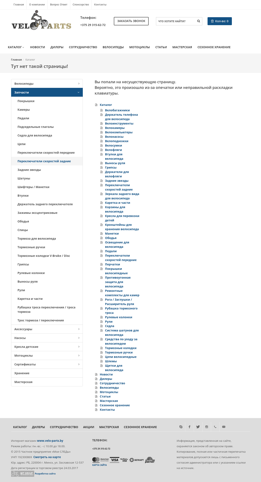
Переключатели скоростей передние (46, 153)
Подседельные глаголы (36, 127)
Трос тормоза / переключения (41, 320)
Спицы (23, 230)
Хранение (22, 373)
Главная (19, 4)
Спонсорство (81, 4)
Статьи (161, 47)
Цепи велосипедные (120, 357)
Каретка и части (30, 299)
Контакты (100, 4)
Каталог (16, 47)
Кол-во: (220, 21)
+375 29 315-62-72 (92, 25)
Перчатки (112, 264)
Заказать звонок (131, 21)
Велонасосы (114, 137)
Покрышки (26, 101)
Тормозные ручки (31, 247)
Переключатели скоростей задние (44, 161)
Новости (37, 47)
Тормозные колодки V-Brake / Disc (44, 256)
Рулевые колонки (31, 273)
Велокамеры (115, 128)
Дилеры (57, 47)
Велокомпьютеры (118, 132)
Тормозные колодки (120, 348)
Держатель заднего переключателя (45, 204)
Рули (21, 290)
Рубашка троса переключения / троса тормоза (46, 309)
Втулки (23, 195)
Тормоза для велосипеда (37, 238)
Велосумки (113, 145)
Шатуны (24, 178)
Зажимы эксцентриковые (37, 213)
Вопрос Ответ (59, 4)
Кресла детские (46, 346)
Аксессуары (46, 329)
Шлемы (111, 361)
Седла (109, 326)
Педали (23, 118)
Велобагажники (117, 110)
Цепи (22, 144)
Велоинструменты (119, 123)
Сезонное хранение (213, 47)
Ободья (23, 221)
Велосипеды (113, 47)
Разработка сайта (45, 473)
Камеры (24, 110)
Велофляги (113, 150)
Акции (88, 427)
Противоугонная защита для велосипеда (118, 281)
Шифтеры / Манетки (33, 187)
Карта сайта (99, 465)
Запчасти (46, 92)
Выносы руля (28, 281)
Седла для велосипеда (35, 135)
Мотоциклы (139, 47)
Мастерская (182, 47)
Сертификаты (46, 364)
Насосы (46, 338)
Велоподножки (116, 141)
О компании (37, 4)
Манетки (112, 233)
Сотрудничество (83, 47)
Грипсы (23, 264)
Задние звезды (29, 170)
